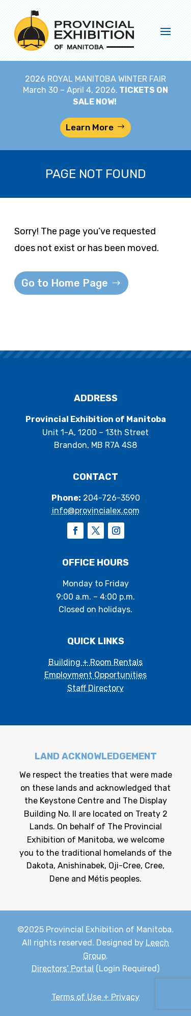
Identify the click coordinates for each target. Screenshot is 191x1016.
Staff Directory (95, 688)
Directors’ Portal (63, 968)
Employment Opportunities (95, 675)
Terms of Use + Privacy (95, 997)
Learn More (90, 127)
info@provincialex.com (96, 510)
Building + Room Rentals (95, 662)
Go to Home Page (64, 283)
